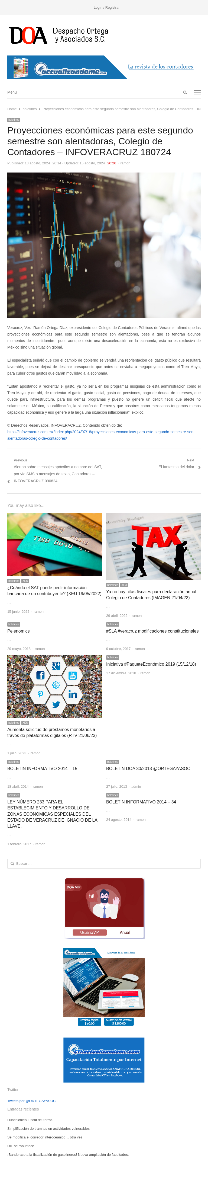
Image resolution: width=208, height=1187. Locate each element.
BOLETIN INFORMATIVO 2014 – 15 (42, 768)
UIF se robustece (20, 1146)
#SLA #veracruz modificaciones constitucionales (152, 631)
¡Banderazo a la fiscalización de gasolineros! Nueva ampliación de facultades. (68, 1155)
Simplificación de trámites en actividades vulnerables (48, 1129)
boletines (13, 119)
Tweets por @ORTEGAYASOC (31, 1101)
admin (136, 786)
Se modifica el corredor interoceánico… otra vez (44, 1137)
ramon (125, 163)
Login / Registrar (106, 7)
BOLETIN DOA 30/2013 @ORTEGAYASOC (148, 768)
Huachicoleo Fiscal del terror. (30, 1120)
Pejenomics (18, 631)
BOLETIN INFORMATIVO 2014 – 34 (141, 802)
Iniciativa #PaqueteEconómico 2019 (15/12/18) (151, 664)
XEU (25, 580)
